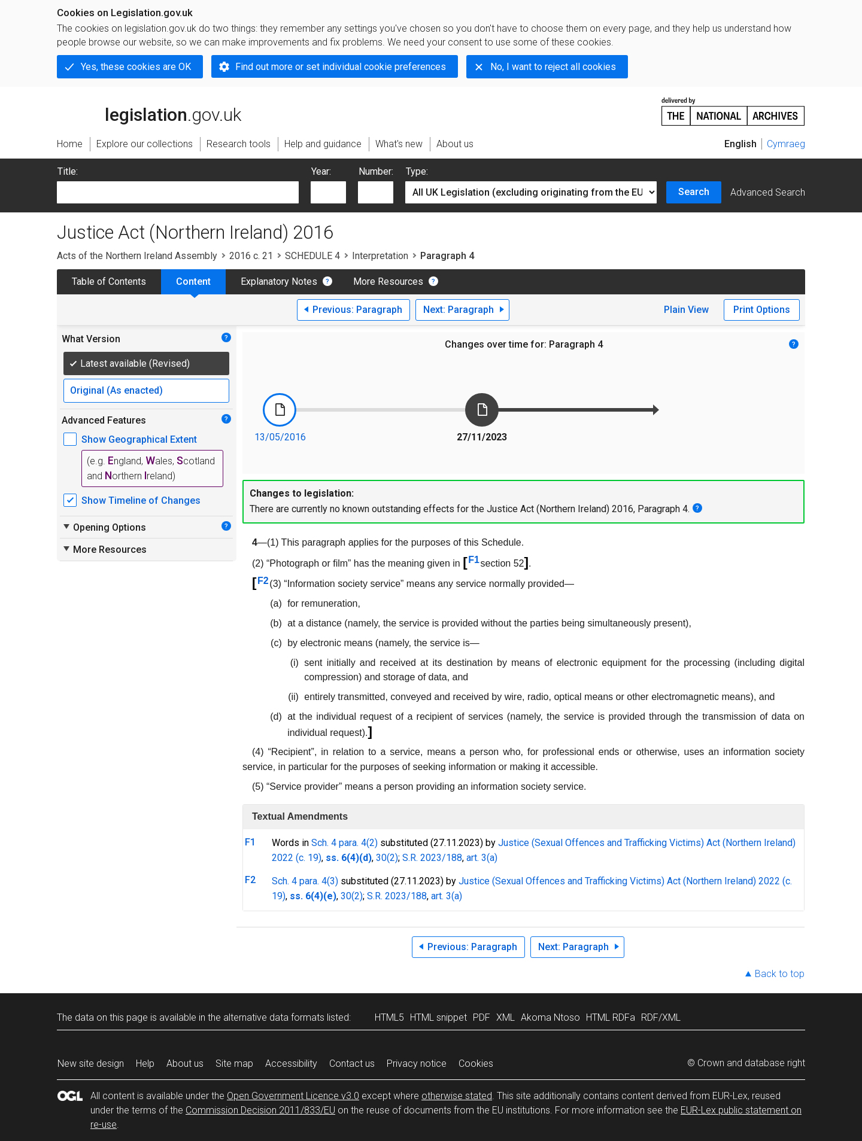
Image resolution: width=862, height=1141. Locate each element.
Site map (234, 1063)
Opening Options (104, 527)
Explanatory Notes (279, 281)
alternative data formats (273, 1017)
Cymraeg (786, 144)
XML (505, 1017)
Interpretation (380, 255)
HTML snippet (438, 1017)
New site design (90, 1063)
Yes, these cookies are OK (136, 66)
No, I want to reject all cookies (553, 66)
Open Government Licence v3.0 (293, 1096)
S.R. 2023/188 (432, 857)
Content (193, 281)
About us (185, 1063)
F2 (263, 581)
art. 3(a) (481, 857)
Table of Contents (109, 281)
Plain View (686, 309)
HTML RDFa (610, 1017)
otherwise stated (456, 1096)
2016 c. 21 (251, 255)
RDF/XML (661, 1017)
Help (145, 1063)
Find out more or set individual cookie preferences (340, 66)
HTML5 (389, 1017)
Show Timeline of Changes (141, 500)
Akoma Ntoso (550, 1017)
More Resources (388, 281)
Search (693, 191)
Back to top (780, 973)
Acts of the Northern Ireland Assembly (137, 255)
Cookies (476, 1063)
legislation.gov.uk (149, 111)
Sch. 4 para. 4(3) (305, 881)
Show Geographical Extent (139, 439)
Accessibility (291, 1063)
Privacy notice (417, 1063)
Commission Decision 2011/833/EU (260, 1110)
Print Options (761, 309)
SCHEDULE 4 (312, 255)
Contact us (352, 1063)
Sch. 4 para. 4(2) (344, 842)
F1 (473, 560)
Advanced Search (767, 192)
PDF (481, 1017)
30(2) (387, 857)
